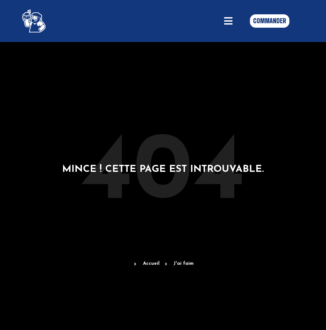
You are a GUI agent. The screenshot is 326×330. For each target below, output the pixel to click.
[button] (228, 21)
